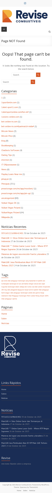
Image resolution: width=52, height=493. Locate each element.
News (4, 169)
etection (5, 159)
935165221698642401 (12, 233)
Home (4, 313)
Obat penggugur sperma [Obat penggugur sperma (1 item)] (9, 299)
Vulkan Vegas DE (9, 202)
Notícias (5, 323)
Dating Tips (6, 155)
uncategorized (7, 198)
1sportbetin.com (9, 102)
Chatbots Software (10, 150)
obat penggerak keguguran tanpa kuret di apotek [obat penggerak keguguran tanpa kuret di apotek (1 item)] (22, 290)
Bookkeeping (7, 145)
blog (3, 140)
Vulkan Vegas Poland (10, 207)
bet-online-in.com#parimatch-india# (17, 126)
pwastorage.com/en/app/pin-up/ (16, 193)
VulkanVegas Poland (10, 212)
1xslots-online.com (10, 116)
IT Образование (8, 164)
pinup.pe (5, 179)
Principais (5, 183)
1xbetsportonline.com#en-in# (15, 112)
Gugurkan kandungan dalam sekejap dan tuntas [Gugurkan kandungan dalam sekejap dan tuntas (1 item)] (16, 287)
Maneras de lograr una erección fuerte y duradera (23, 254)
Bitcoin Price (7, 135)
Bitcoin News (7, 131)
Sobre (4, 318)
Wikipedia (5, 217)
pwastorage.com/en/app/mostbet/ (17, 188)
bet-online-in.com (9, 121)
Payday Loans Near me (11, 174)
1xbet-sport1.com (9, 107)
